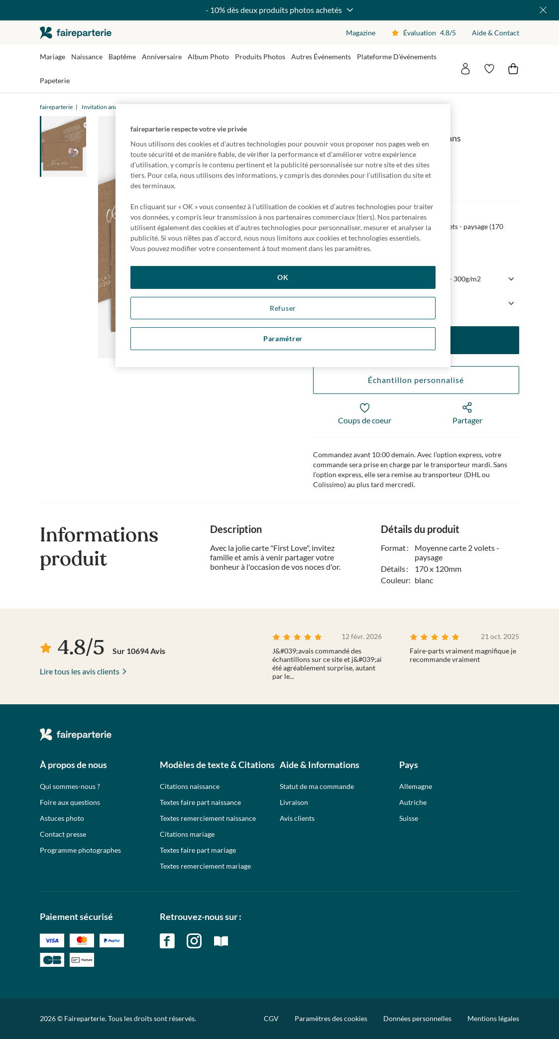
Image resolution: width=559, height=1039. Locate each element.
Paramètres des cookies (331, 1019)
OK (282, 277)
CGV (271, 1018)
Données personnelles (417, 1018)
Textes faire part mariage (198, 850)
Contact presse (63, 834)
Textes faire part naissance (200, 802)
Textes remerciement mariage (205, 866)
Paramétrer (283, 338)
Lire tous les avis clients (79, 671)
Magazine (360, 32)
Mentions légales (493, 1018)
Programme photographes (80, 850)
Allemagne (415, 786)
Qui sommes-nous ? (70, 786)
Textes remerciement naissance (208, 818)
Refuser (283, 308)
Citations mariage (187, 834)
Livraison (294, 802)
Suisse (408, 818)
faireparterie (76, 32)
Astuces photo (62, 818)
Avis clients (297, 818)
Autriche (413, 802)
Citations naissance (190, 786)
